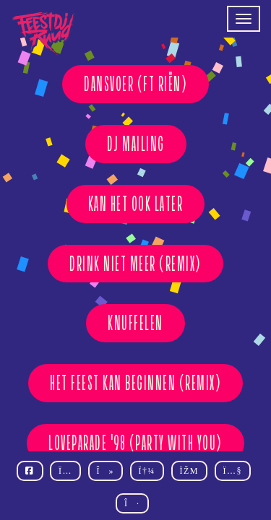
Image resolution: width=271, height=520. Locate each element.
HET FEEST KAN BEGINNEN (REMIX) (135, 383)
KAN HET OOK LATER (136, 204)
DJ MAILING (136, 144)
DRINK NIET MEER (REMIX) (135, 264)
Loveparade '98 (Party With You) (135, 443)
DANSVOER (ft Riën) (135, 84)
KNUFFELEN (135, 323)
